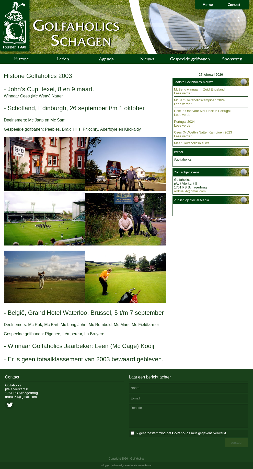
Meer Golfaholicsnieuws (191, 143)
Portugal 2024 (184, 122)
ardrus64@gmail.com (190, 191)
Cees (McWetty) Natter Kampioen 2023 (203, 132)
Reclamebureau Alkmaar (139, 465)
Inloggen (105, 465)
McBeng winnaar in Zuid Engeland (199, 89)
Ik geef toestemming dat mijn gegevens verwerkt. (181, 433)
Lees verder (183, 93)
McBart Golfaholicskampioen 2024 (199, 100)
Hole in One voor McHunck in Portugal (202, 111)
